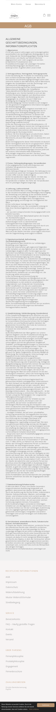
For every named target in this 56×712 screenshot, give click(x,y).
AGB (8, 577)
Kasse (28, 4)
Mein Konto (16, 4)
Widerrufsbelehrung (15, 592)
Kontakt (9, 629)
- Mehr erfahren (33, 709)
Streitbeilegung (13, 602)
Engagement (12, 666)
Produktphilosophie (15, 661)
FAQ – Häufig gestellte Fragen (20, 624)
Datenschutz (12, 587)
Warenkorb (40, 4)
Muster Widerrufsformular (18, 597)
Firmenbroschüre (14, 671)
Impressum (11, 582)
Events (9, 634)
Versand (9, 639)
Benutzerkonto (13, 619)
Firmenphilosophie (14, 656)
